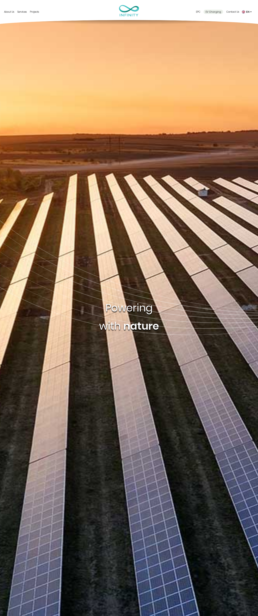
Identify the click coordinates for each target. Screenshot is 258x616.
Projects (34, 12)
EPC (198, 12)
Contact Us (232, 12)
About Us (9, 12)
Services (22, 12)
